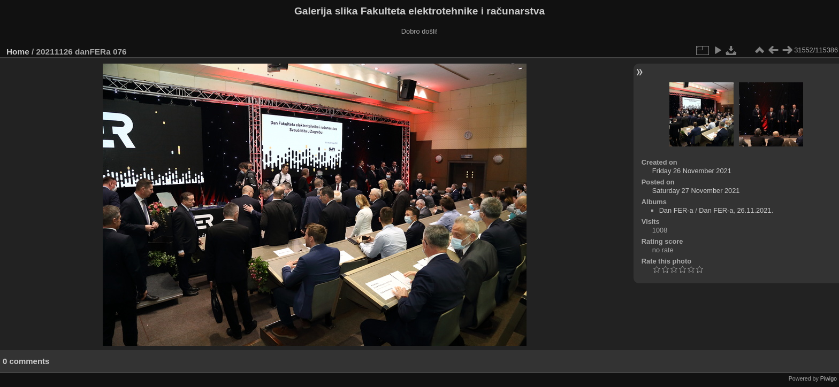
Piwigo (828, 378)
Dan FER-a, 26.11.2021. (736, 210)
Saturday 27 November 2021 (696, 191)
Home (17, 51)
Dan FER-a (676, 210)
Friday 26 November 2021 (691, 171)
